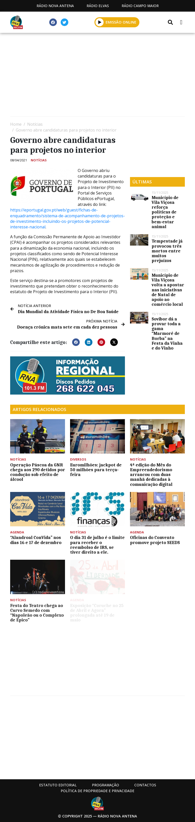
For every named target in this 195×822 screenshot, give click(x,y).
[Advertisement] (97, 75)
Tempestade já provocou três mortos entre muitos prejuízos (167, 251)
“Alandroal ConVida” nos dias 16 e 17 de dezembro (35, 540)
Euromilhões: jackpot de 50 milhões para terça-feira (96, 469)
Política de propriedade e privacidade (97, 790)
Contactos (145, 785)
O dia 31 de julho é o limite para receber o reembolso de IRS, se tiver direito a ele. (97, 545)
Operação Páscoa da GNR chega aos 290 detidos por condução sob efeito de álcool (37, 472)
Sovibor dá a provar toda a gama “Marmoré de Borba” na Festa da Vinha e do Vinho (167, 333)
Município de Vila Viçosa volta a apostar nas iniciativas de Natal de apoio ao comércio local (168, 290)
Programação (105, 785)
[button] (76, 342)
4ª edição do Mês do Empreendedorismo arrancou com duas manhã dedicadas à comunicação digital (151, 474)
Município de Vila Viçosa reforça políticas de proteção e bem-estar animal (165, 212)
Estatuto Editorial (58, 785)
